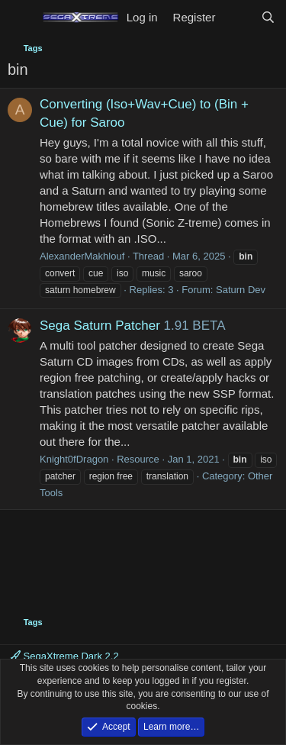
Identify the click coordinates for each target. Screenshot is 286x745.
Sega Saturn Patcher (100, 325)
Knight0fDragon (74, 459)
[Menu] (21, 17)
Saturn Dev (240, 289)
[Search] (268, 17)
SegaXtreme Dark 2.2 (65, 656)
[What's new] (237, 17)
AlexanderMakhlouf (82, 256)
